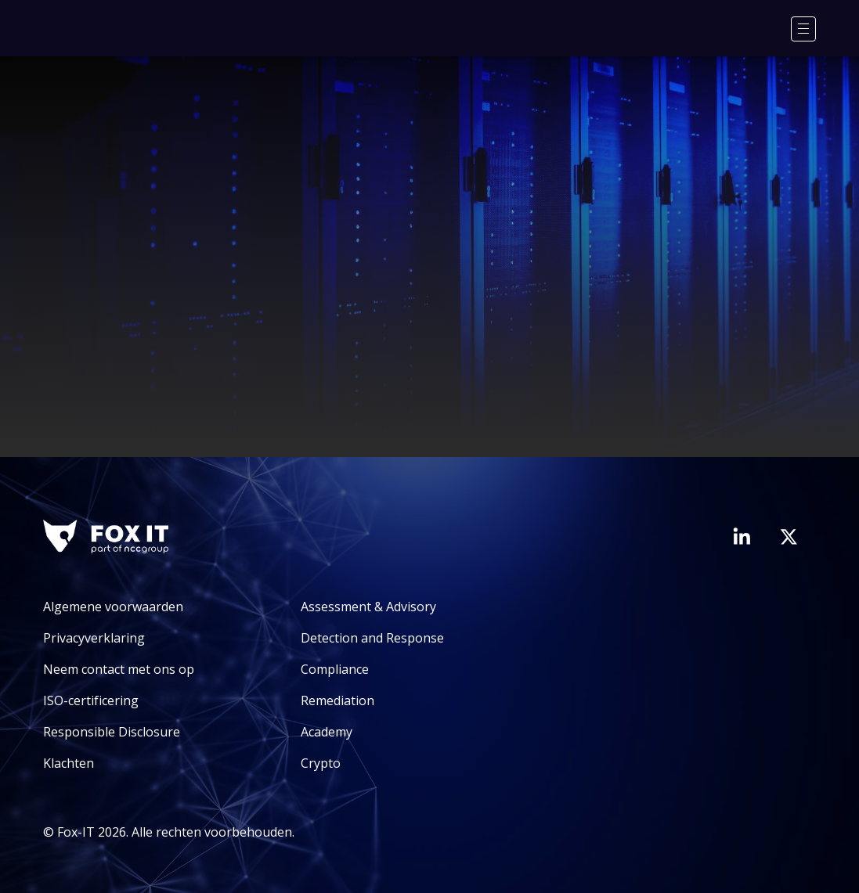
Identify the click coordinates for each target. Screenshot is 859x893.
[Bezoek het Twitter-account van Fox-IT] (788, 537)
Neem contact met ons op (118, 669)
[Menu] (803, 28)
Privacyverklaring (94, 637)
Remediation (337, 700)
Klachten (68, 763)
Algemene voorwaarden (113, 606)
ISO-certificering (91, 700)
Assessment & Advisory (368, 606)
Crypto (321, 763)
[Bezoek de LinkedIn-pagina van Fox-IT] (741, 536)
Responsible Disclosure (111, 731)
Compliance (335, 669)
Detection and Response (372, 637)
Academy (326, 731)
